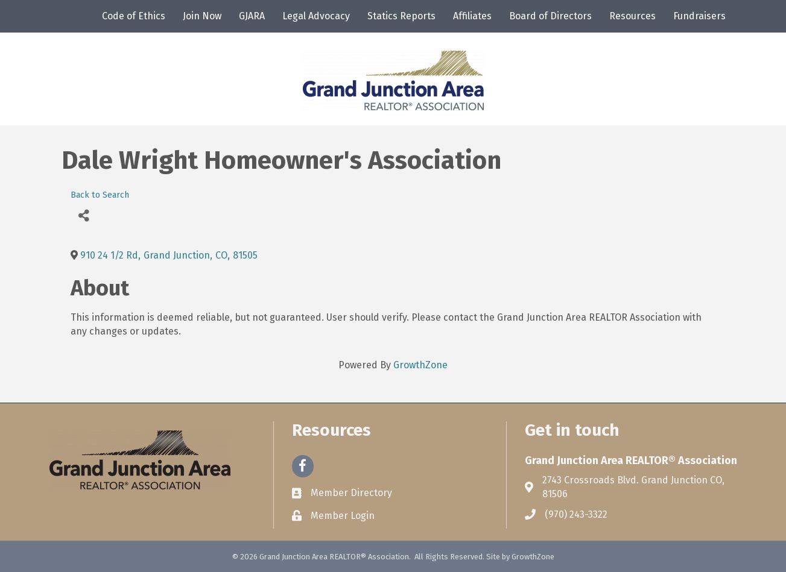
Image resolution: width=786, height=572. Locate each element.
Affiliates (472, 16)
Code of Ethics (133, 16)
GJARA (252, 16)
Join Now (202, 16)
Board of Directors (550, 16)
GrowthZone (420, 365)
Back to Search (100, 195)
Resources (632, 16)
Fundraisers (699, 16)
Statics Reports (401, 16)
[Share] (84, 215)
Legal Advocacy (316, 16)
